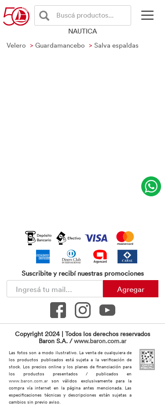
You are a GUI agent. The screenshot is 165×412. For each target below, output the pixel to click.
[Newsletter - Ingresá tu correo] (55, 288)
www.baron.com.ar (100, 341)
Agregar (130, 289)
